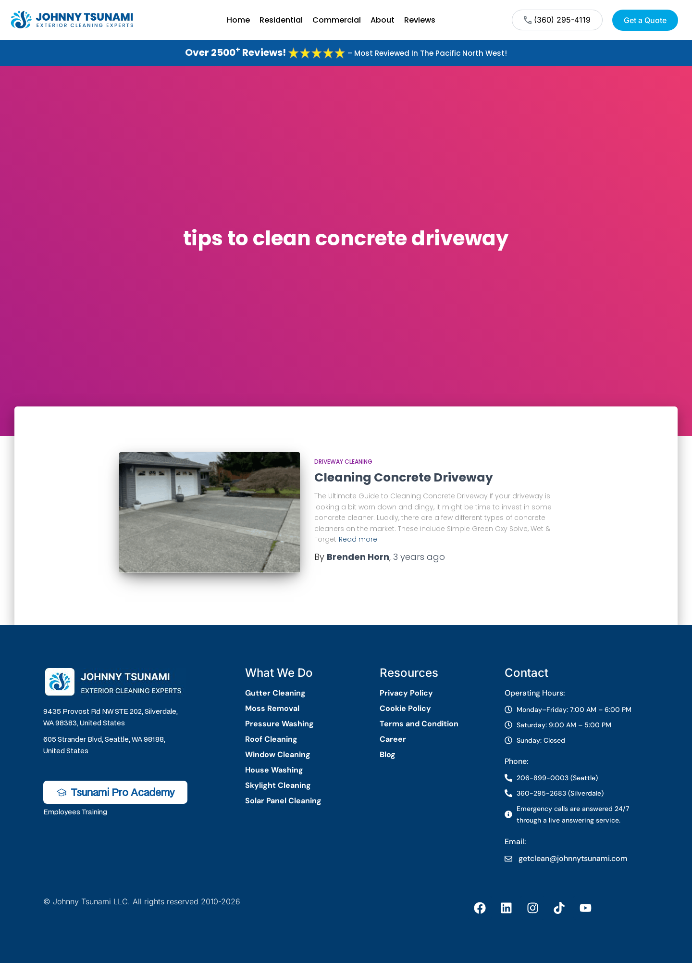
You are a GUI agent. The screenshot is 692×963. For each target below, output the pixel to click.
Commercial (336, 19)
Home (238, 19)
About (383, 19)
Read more (358, 539)
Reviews (419, 19)
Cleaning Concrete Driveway (403, 477)
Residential (281, 19)
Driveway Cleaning (343, 461)
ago (419, 557)
